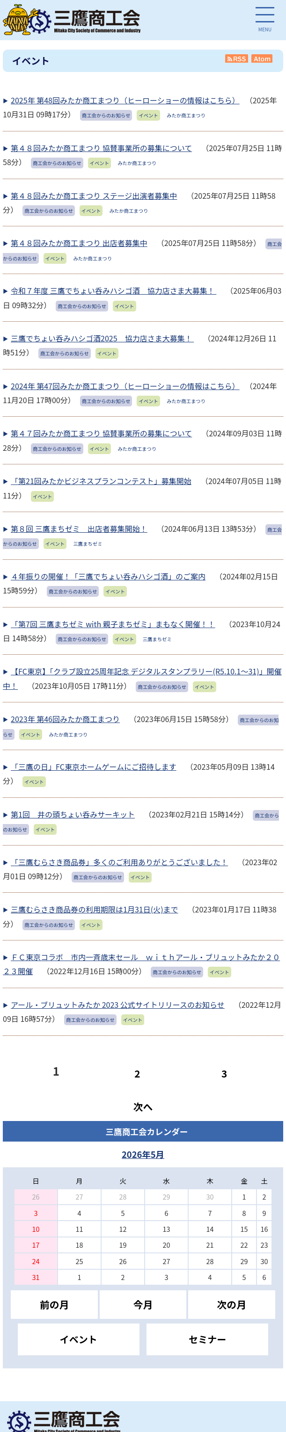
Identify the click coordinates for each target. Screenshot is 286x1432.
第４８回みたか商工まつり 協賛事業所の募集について (101, 147)
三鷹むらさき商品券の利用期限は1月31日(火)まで (94, 909)
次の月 (231, 1304)
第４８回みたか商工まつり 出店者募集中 (79, 242)
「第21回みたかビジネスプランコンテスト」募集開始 (101, 480)
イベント (78, 1339)
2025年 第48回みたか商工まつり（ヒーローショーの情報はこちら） (125, 100)
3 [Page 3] (224, 1073)
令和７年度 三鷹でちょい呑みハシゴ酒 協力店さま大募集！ (113, 290)
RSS (237, 58)
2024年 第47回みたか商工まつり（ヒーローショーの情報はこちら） (125, 385)
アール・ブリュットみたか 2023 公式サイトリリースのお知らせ (118, 1004)
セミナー (207, 1339)
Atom (262, 58)
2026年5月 (143, 1154)
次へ (143, 1106)
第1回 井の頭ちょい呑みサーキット (73, 814)
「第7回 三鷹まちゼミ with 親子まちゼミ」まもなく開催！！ (113, 623)
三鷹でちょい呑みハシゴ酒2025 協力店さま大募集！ (102, 338)
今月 (143, 1304)
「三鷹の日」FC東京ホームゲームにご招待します (93, 766)
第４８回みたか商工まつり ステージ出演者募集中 (94, 195)
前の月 (54, 1304)
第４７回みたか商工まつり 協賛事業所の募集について (101, 433)
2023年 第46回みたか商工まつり (65, 718)
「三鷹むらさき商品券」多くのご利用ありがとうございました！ (119, 862)
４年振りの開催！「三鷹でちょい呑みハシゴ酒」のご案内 (108, 576)
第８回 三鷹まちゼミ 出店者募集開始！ (79, 528)
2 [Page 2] (137, 1073)
